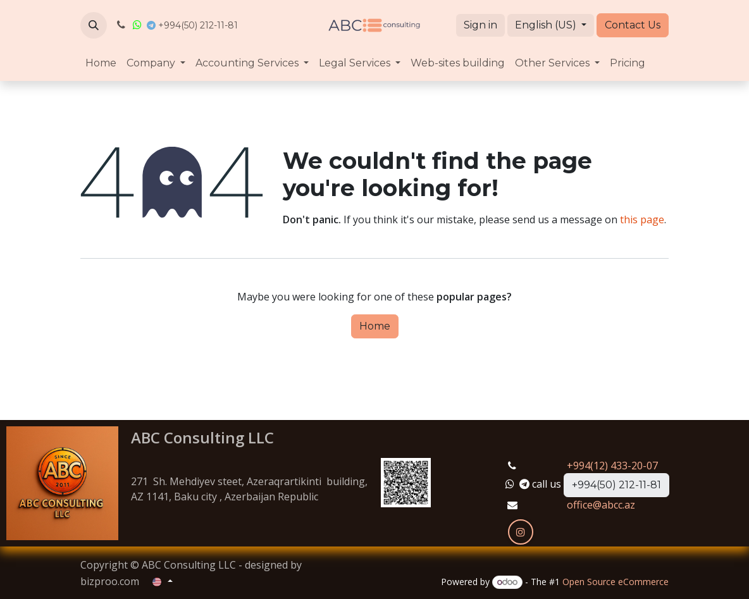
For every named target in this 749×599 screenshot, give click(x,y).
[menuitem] (100, 63)
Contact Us (632, 25)
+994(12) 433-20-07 (612, 465)
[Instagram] (520, 532)
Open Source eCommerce (615, 582)
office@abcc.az (601, 505)
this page (642, 219)
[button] (93, 25)
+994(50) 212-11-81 (616, 485)
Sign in (480, 25)
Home (374, 326)
